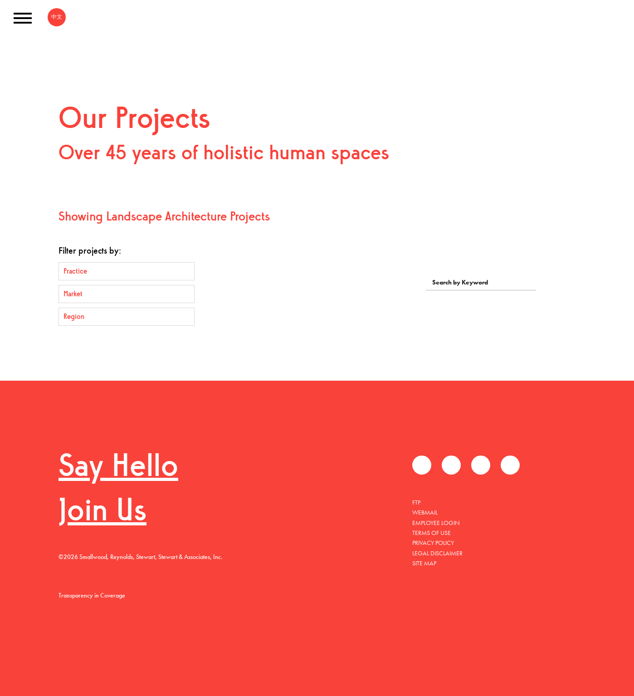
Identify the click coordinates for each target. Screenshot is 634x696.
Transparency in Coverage (92, 595)
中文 (56, 16)
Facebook (421, 465)
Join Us (102, 512)
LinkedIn (480, 465)
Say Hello (118, 468)
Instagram (510, 465)
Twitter (451, 465)
